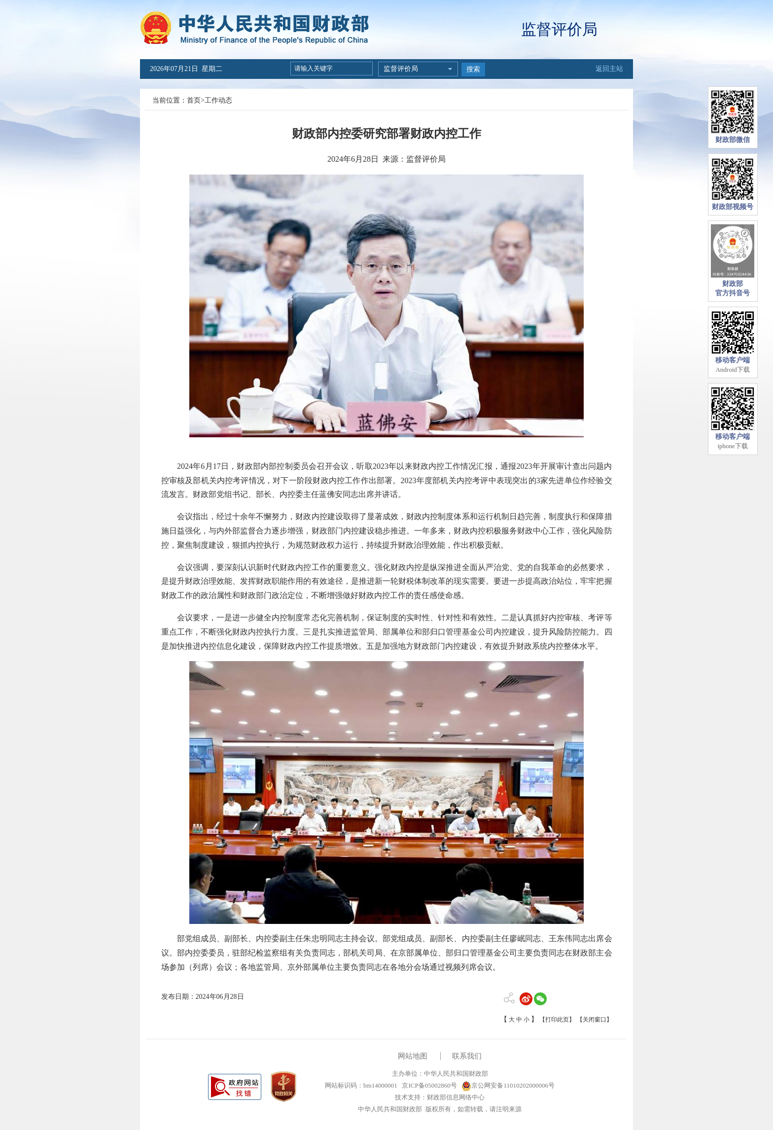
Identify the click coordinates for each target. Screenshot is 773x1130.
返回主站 (609, 68)
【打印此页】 (557, 1019)
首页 (194, 100)
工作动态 (218, 100)
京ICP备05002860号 (428, 1085)
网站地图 (412, 1056)
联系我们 (467, 1056)
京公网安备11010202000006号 (508, 1085)
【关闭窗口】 (594, 1019)
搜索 (473, 69)
